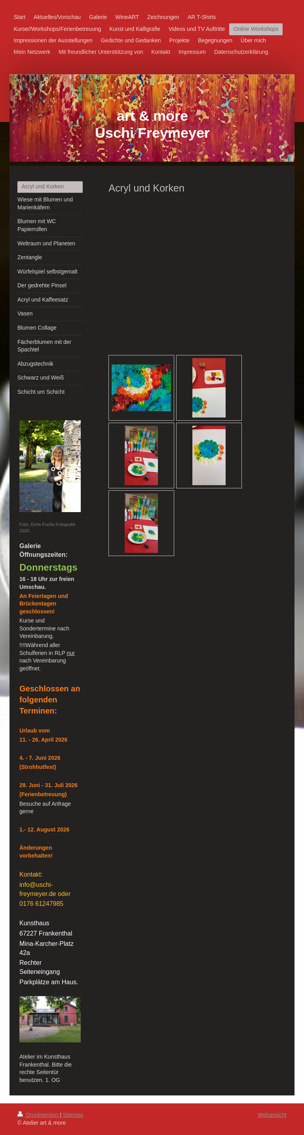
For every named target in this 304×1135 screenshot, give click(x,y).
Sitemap (73, 1115)
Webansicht (272, 1115)
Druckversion (38, 1115)
